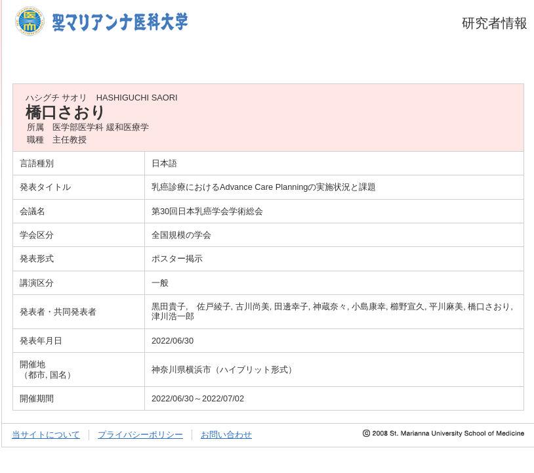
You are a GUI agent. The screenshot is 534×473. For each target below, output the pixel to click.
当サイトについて (46, 434)
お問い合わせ (226, 434)
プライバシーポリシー (140, 434)
